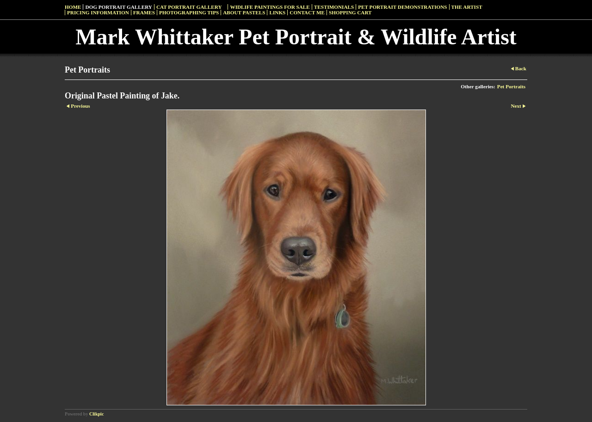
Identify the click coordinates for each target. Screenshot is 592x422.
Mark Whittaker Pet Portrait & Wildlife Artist (296, 36)
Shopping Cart (350, 12)
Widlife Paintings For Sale (269, 7)
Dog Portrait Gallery (118, 7)
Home (73, 7)
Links (277, 12)
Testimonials (334, 7)
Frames (144, 12)
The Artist (466, 7)
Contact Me (307, 12)
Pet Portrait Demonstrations (402, 7)
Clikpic (96, 413)
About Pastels (244, 12)
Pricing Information (98, 12)
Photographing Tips (189, 12)
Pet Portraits (511, 86)
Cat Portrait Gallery (189, 7)
